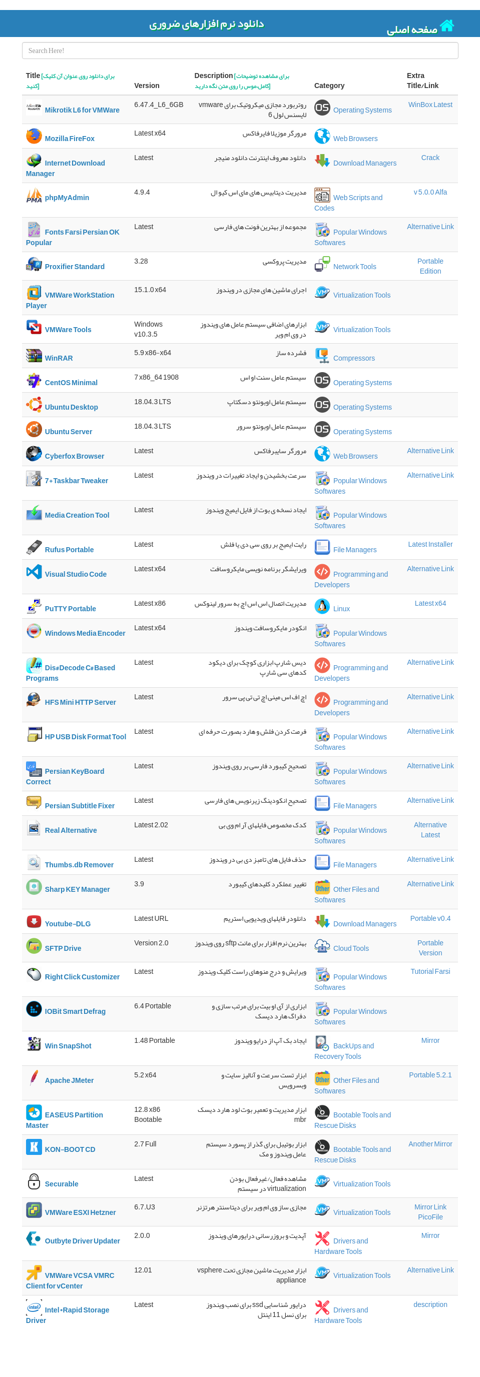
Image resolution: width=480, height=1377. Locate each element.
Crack (430, 158)
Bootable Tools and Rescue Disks (352, 1120)
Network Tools (345, 267)
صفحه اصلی (421, 27)
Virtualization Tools (352, 295)
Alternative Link (430, 227)
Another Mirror (430, 1144)
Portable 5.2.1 (430, 1075)
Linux (332, 609)
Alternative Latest (430, 830)
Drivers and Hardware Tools (341, 1246)
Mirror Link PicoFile (430, 1212)
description (430, 1304)
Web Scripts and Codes (348, 203)
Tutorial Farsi (430, 971)
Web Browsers (346, 139)
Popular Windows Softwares (350, 237)
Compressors (344, 358)
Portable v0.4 (430, 918)
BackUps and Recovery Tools (344, 1051)
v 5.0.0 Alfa (430, 192)
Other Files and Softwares (346, 894)
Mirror (430, 1040)
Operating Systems (353, 110)
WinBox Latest (430, 105)
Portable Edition (430, 266)
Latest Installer (430, 544)
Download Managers (355, 163)
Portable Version (430, 948)
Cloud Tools (341, 948)
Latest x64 (430, 603)
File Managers (345, 550)
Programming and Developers (351, 579)
